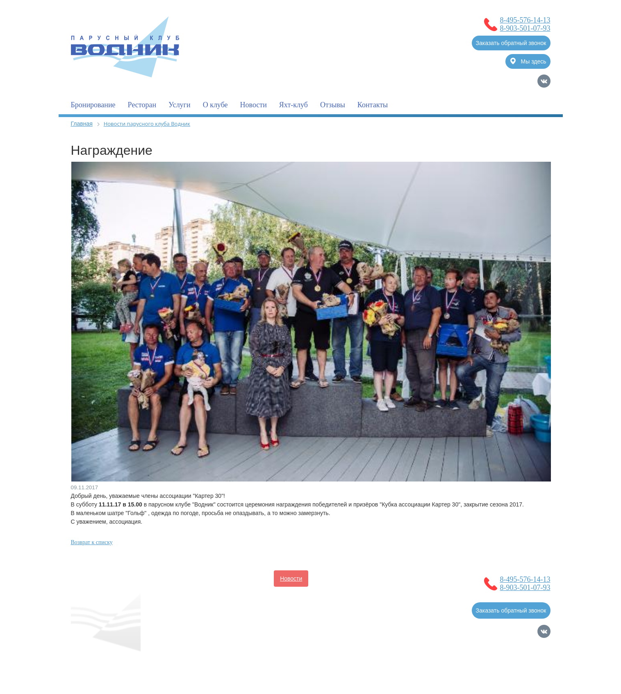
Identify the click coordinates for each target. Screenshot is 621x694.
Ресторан (142, 105)
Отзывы (332, 105)
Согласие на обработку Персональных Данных (133, 659)
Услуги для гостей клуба (266, 595)
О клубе (215, 105)
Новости (253, 105)
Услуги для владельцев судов (354, 578)
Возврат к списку (92, 542)
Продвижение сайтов (507, 659)
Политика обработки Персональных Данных (130, 667)
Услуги (179, 105)
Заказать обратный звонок (511, 43)
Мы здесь (528, 61)
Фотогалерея (329, 595)
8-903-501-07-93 (525, 28)
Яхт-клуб (293, 105)
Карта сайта (534, 670)
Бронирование (93, 105)
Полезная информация (190, 595)
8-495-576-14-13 (525, 20)
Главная (82, 123)
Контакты (372, 105)
